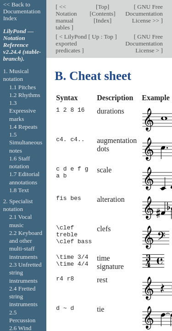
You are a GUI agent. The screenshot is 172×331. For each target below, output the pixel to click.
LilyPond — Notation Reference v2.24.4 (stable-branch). (22, 45)
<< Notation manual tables (66, 17)
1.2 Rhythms (24, 94)
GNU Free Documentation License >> (144, 13)
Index (103, 20)
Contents (102, 13)
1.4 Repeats (23, 126)
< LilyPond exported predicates (71, 43)
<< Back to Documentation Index (22, 11)
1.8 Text (19, 190)
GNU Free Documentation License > (144, 43)
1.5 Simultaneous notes (25, 142)
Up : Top (102, 36)
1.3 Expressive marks (22, 110)
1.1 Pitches (22, 87)
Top (102, 6)
